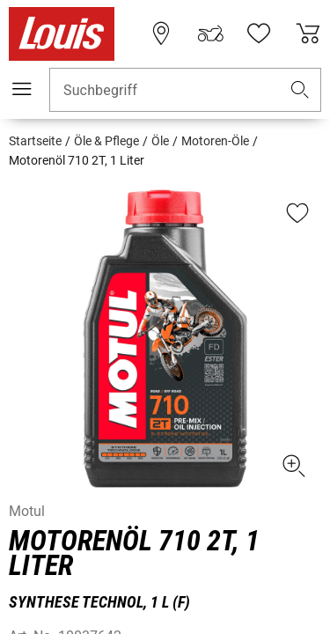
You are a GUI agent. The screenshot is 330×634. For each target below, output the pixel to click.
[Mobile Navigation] (22, 89)
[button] (300, 90)
